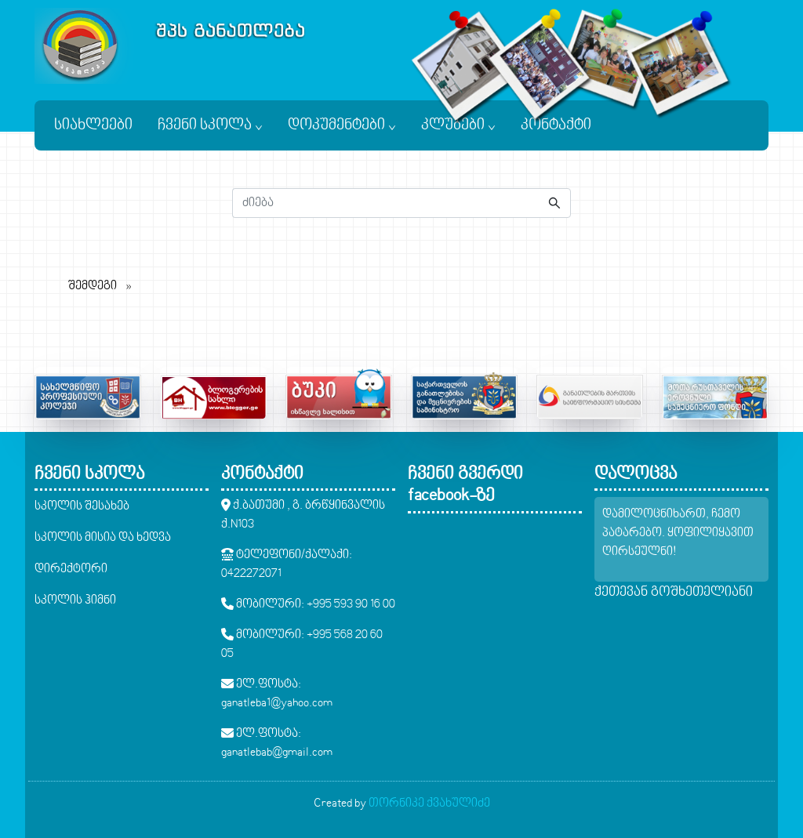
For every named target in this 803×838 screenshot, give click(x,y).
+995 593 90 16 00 (351, 604)
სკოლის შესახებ (82, 506)
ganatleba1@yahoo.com (276, 703)
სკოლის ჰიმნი (75, 600)
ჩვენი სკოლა (210, 125)
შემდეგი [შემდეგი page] (104, 284)
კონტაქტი (556, 125)
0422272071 (251, 574)
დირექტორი (71, 569)
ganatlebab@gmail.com (276, 752)
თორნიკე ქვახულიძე (429, 803)
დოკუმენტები (342, 125)
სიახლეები (93, 125)
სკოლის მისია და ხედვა (103, 537)
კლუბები (458, 125)
